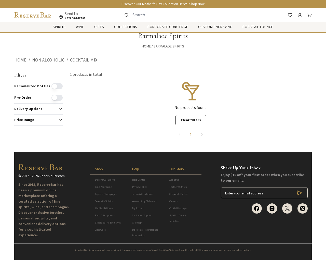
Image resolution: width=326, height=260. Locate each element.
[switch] (57, 86)
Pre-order (22, 97)
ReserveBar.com (52, 176)
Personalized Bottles (32, 86)
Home (146, 46)
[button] (23, 60)
